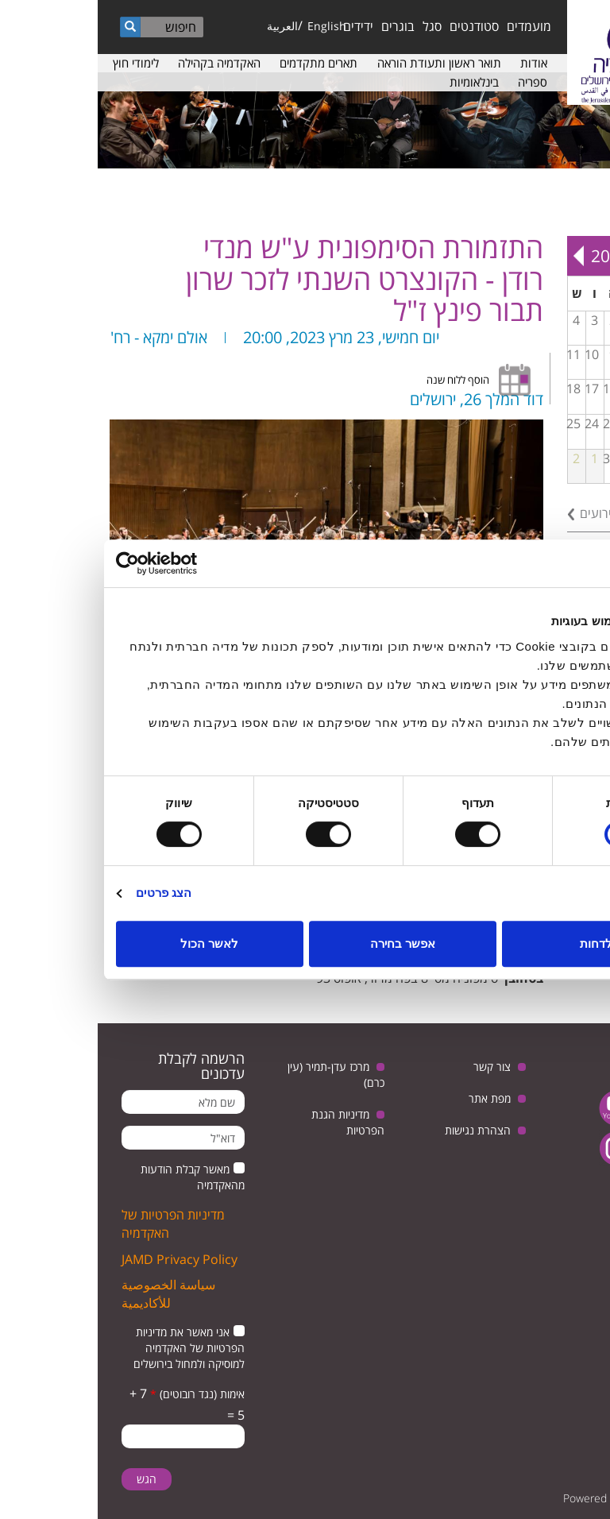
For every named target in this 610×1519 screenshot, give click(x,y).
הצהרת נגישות (380, 1130)
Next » (480, 256)
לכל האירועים (516, 513)
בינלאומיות (376, 82)
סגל (334, 26)
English (229, 25)
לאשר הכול (112, 943)
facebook (568, 1148)
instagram (519, 1148)
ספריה (435, 82)
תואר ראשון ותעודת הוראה (341, 63)
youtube (519, 1108)
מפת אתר (392, 1098)
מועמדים (431, 26)
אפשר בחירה (305, 943)
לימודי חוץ (38, 63)
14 (549, 388)
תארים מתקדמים (221, 63)
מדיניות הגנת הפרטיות (250, 1122)
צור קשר (394, 1066)
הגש (49, 1478)
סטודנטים (376, 26)
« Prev (587, 256)
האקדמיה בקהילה (121, 63)
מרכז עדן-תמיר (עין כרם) (238, 1074)
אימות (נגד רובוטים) (99, 1393)
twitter (568, 1108)
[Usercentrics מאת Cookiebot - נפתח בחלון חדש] (87, 563)
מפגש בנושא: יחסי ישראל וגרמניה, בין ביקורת (552, 402)
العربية (184, 25)
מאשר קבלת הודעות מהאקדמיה (95, 1176)
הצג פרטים (66, 892)
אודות (436, 63)
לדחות (498, 943)
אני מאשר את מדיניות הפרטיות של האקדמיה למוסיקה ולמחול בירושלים (91, 1347)
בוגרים (300, 26)
